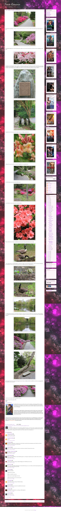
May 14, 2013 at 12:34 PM (10, 462)
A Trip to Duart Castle (50, 219)
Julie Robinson (9, 442)
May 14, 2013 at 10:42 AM (11, 440)
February (50, 248)
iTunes (14, 420)
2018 (49, 198)
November (50, 207)
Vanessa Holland (9, 480)
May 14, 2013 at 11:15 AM (11, 449)
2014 (49, 203)
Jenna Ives (48, 13)
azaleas (8, 425)
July (49, 212)
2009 (49, 255)
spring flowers (25, 425)
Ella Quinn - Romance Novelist (11, 451)
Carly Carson (50, 183)
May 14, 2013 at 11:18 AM (11, 453)
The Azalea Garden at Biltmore (50, 231)
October (50, 208)
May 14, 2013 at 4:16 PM (10, 478)
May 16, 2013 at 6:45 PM (10, 491)
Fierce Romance (12, 4)
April (49, 245)
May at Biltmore (50, 237)
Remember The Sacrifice (50, 221)
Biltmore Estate (11, 425)
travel (28, 425)
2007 (49, 257)
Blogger (35, 510)
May (49, 215)
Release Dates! (50, 233)
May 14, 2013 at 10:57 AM (11, 445)
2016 (49, 201)
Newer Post (7, 501)
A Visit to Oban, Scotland (50, 225)
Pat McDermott (9, 464)
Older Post (42, 501)
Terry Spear (48, 15)
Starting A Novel (50, 234)
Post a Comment (9, 497)
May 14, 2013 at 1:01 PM (10, 467)
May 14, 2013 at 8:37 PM (10, 487)
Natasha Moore (49, 14)
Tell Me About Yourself (50, 217)
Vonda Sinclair (9, 447)
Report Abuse (49, 290)
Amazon (10, 420)
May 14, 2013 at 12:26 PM (10, 458)
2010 (49, 253)
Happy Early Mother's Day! (50, 236)
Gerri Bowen (9, 488)
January (50, 249)
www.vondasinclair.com (8, 402)
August (50, 211)
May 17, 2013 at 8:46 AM (10, 495)
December (50, 206)
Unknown (49, 188)
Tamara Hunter (9, 460)
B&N (12, 420)
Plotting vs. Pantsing (50, 223)
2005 (49, 260)
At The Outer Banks (50, 227)
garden (22, 425)
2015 (49, 202)
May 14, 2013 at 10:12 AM (11, 436)
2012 (49, 251)
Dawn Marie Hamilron (10, 438)
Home (25, 501)
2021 (49, 197)
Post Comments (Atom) (26, 504)
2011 (49, 252)
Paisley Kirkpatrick (9, 455)
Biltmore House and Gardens (17, 425)
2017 (49, 199)
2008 (49, 256)
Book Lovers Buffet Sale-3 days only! (50, 242)
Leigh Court (48, 12)
